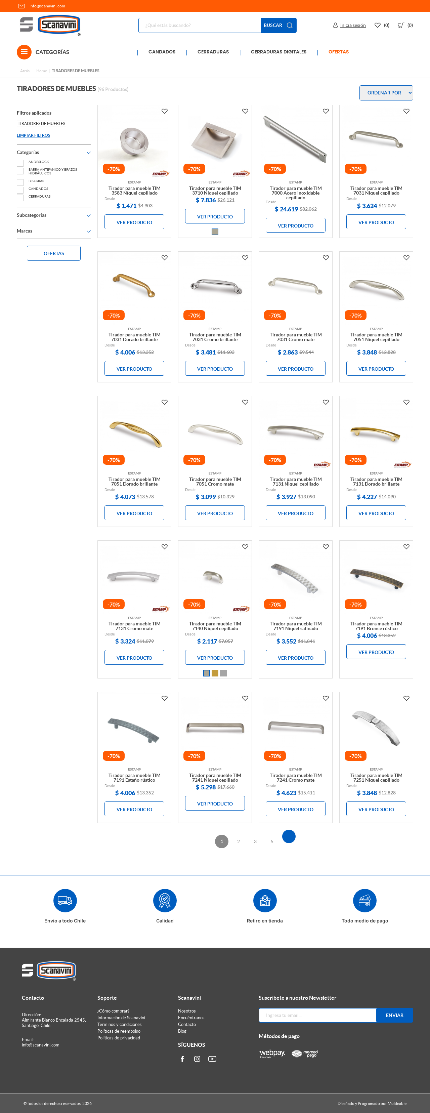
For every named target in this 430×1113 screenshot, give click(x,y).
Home (41, 71)
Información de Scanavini (121, 1017)
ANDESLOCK (33, 162)
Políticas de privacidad (118, 1037)
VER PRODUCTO (134, 222)
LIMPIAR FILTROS (33, 135)
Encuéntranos (191, 1017)
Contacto (187, 1024)
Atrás (25, 71)
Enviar (394, 1015)
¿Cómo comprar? (113, 1011)
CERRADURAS (213, 52)
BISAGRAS (30, 181)
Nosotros (187, 1011)
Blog (182, 1031)
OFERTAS (339, 52)
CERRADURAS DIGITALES (279, 52)
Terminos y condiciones (119, 1024)
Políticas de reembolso (118, 1031)
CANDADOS (162, 52)
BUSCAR (279, 25)
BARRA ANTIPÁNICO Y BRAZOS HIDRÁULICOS (47, 171)
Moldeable (397, 1103)
